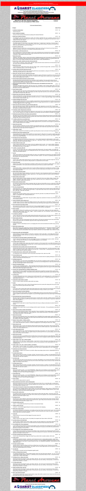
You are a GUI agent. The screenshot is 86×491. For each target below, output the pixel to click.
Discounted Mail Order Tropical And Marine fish (22, 296)
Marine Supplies (16, 208)
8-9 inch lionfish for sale (17, 255)
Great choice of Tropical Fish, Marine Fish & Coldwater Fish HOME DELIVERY (28, 386)
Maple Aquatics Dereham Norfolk (19, 171)
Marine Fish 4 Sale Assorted (18, 408)
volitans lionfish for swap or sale (19, 142)
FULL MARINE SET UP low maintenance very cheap (23, 429)
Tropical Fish (20, 12)
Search (27, 11)
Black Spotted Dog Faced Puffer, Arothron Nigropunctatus (24, 381)
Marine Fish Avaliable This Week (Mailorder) (21, 291)
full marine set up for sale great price (20, 137)
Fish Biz (30, 484)
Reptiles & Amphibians (40, 13)
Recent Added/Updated (33, 11)
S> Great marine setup (17, 462)
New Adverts (40, 11)
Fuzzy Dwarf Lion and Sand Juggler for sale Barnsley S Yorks (24, 237)
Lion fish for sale (16, 358)
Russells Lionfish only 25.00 (18, 402)
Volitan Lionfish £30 (16, 196)
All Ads (44, 11)
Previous (27, 484)
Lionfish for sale (16, 158)
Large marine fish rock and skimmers (20, 41)
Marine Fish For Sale (17, 65)
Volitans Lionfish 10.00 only (18, 405)
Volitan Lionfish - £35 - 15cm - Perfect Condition (22, 339)
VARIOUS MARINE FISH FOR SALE (20, 99)
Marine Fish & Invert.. (17, 55)
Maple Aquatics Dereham (17, 217)
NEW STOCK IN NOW (17, 314)
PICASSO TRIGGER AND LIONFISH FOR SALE (22, 434)
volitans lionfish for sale (17, 222)
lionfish (14, 166)
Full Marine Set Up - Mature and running (20, 457)
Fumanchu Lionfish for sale (18, 46)
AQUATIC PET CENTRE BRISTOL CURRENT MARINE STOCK (25, 269)
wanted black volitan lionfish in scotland (20, 279)
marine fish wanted (16, 162)
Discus (49, 12)
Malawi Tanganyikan (44, 12)
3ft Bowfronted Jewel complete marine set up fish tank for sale (24, 246)
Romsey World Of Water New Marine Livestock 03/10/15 (23, 78)
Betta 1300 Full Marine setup (18, 226)
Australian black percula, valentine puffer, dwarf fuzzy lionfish (24, 251)
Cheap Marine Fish (16, 373)
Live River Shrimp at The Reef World (20, 420)
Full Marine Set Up (16, 397)
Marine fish (15, 368)
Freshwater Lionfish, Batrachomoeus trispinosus (22, 109)
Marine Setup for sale (17, 324)
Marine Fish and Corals (17, 124)
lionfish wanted (16, 437)
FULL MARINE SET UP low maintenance (20, 424)
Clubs (33, 484)
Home (24, 11)
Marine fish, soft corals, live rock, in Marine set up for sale (24, 73)
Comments (46, 13)
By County (33, 13)
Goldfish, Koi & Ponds (27, 13)
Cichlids (52, 12)
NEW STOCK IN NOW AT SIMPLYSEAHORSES (22, 309)
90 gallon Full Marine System (18, 443)
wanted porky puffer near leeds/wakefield (20, 232)
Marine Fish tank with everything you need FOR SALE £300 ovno (25, 104)
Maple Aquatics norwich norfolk (19, 176)
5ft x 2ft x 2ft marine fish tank (18, 186)
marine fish (15, 413)
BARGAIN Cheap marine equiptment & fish (21, 132)
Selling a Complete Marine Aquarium (20, 452)
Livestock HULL (16, 274)
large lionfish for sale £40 (17, 301)
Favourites (43, 484)
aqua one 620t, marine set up (18, 392)
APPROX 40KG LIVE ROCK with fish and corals (22, 69)
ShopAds (39, 484)
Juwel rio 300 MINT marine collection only (21, 200)
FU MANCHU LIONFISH (17, 213)
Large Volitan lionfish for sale (18, 329)
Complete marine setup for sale (19, 241)
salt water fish (15, 448)
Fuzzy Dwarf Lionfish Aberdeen (19, 305)
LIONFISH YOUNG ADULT (18, 30)
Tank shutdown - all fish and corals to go (20, 50)
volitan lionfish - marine (17, 129)
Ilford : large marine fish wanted (19, 472)
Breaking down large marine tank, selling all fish (22, 94)
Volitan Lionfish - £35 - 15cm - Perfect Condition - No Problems (25, 344)
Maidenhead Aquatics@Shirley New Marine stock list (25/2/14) (24, 113)
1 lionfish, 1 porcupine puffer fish (19, 147)
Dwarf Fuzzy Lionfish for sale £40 (19, 36)
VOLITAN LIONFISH (17, 192)
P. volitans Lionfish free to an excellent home (21, 119)
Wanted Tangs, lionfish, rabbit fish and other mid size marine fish (25, 61)
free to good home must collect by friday (20, 204)
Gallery (36, 484)
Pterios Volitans (16, 378)
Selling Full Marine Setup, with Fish (19, 467)
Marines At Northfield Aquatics (18, 264)
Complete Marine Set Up (17, 352)
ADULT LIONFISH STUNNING (18, 33)
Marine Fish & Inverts (36, 12)
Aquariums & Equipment (27, 12)
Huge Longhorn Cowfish (17, 89)
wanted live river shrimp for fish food (20, 348)
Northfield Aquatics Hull (17, 259)
